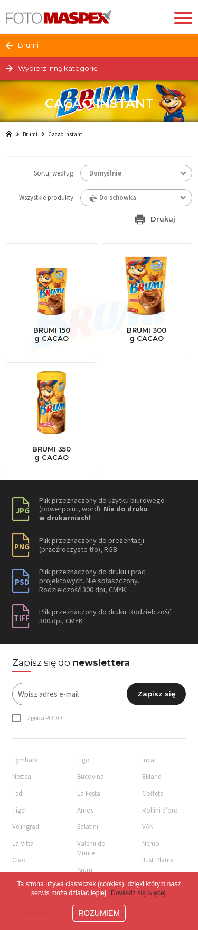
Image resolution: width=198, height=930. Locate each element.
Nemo (150, 843)
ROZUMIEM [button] (98, 913)
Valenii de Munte (91, 848)
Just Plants (157, 859)
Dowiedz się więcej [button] (138, 893)
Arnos (85, 810)
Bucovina (90, 776)
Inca (148, 760)
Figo (83, 760)
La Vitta (23, 843)
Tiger (19, 810)
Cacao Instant (65, 134)
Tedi (18, 793)
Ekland (152, 776)
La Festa (88, 793)
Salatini (87, 826)
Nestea (21, 776)
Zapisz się (156, 693)
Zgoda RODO (44, 718)
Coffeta (153, 793)
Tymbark (24, 760)
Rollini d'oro (160, 810)
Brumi (30, 134)
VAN (148, 826)
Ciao (19, 859)
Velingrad (25, 826)
